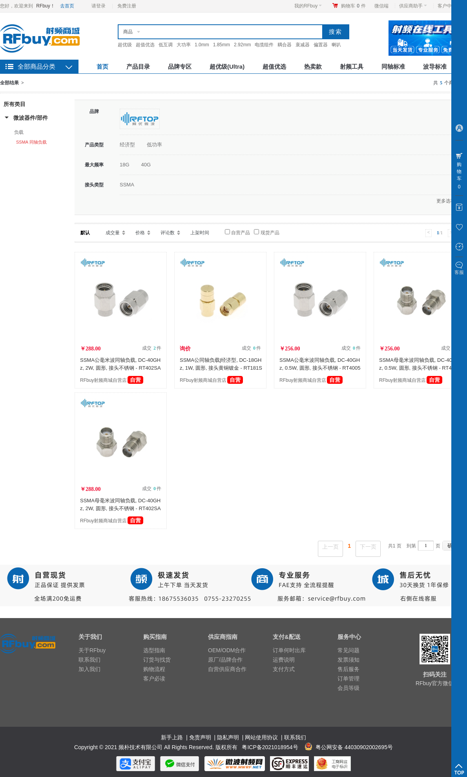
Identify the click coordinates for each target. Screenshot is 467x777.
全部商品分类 (36, 66)
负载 (19, 132)
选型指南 (154, 650)
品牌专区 (180, 66)
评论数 (168, 232)
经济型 (127, 145)
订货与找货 (157, 660)
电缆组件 (264, 44)
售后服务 (348, 669)
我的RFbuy (308, 6)
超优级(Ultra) (227, 66)
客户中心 (449, 6)
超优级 (125, 44)
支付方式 (284, 669)
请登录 (98, 6)
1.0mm (202, 44)
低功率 (154, 145)
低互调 (166, 44)
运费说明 (284, 660)
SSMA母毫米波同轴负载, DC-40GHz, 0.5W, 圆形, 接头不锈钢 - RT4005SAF (419, 368)
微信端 (381, 6)
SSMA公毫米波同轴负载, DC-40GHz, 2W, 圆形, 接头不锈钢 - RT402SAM (120, 368)
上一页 (330, 547)
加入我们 (89, 669)
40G (146, 165)
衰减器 (303, 44)
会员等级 (348, 688)
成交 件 (151, 348)
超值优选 (145, 44)
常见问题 (348, 650)
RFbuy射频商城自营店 (111, 380)
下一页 (368, 547)
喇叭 (336, 44)
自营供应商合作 (227, 669)
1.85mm (221, 44)
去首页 (67, 6)
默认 (85, 232)
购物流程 (154, 669)
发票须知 (348, 660)
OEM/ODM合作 (227, 650)
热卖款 (313, 66)
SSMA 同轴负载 (31, 142)
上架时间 (199, 232)
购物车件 (353, 6)
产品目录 (138, 66)
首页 (102, 66)
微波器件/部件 (30, 118)
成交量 (113, 232)
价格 (140, 232)
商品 (128, 32)
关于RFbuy (92, 650)
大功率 (184, 44)
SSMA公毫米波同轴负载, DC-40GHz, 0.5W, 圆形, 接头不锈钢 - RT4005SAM (319, 368)
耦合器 (284, 44)
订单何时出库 (289, 650)
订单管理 (348, 678)
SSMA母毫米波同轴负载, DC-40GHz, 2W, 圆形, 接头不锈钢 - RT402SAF (120, 508)
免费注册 (126, 6)
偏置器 (321, 44)
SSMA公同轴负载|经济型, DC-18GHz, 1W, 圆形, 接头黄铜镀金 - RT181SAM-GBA (221, 368)
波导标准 (435, 66)
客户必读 (154, 678)
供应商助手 (413, 6)
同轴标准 (393, 66)
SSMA (127, 185)
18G (125, 165)
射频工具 (351, 66)
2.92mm (242, 44)
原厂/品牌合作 (225, 660)
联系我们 (89, 660)
